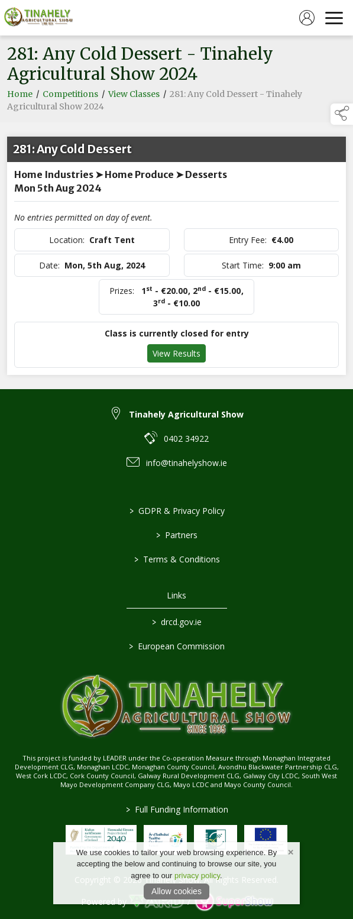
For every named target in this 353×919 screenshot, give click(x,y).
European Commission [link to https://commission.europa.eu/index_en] (177, 646)
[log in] (306, 17)
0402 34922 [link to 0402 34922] (186, 438)
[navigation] (334, 18)
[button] (342, 114)
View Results (176, 355)
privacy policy (197, 875)
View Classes (134, 95)
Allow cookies (176, 891)
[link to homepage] (38, 17)
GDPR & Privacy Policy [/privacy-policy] (176, 510)
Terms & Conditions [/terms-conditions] (176, 559)
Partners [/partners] (176, 535)
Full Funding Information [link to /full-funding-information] (176, 809)
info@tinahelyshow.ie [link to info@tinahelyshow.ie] (186, 462)
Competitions (70, 95)
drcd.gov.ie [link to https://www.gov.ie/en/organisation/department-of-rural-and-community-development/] (177, 622)
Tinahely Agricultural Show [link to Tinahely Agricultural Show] (186, 414)
